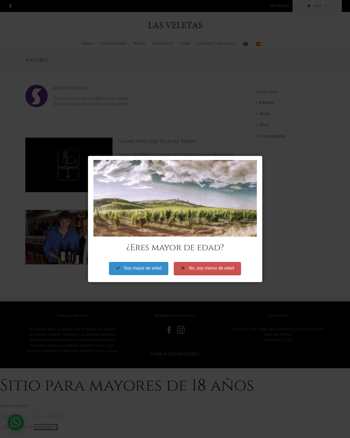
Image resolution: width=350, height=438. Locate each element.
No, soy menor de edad (211, 246)
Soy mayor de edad (143, 246)
